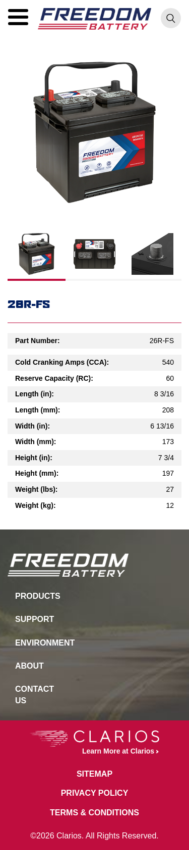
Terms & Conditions (94, 812)
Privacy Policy (95, 793)
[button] (18, 17)
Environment (40, 643)
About (29, 666)
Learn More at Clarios (92, 742)
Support (34, 619)
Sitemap (94, 774)
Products (37, 596)
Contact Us (34, 694)
